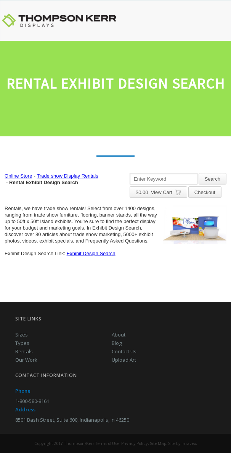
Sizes (21, 334)
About (118, 334)
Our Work (26, 359)
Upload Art (124, 359)
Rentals (24, 351)
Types (22, 343)
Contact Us (124, 351)
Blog (117, 343)
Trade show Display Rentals (67, 176)
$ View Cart (158, 192)
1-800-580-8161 (32, 401)
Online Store (18, 176)
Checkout (204, 192)
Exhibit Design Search (91, 253)
